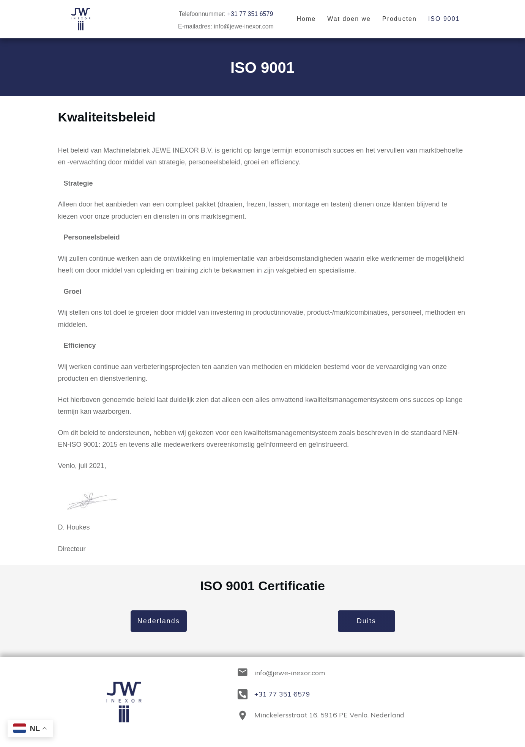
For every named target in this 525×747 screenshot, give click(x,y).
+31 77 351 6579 (250, 14)
